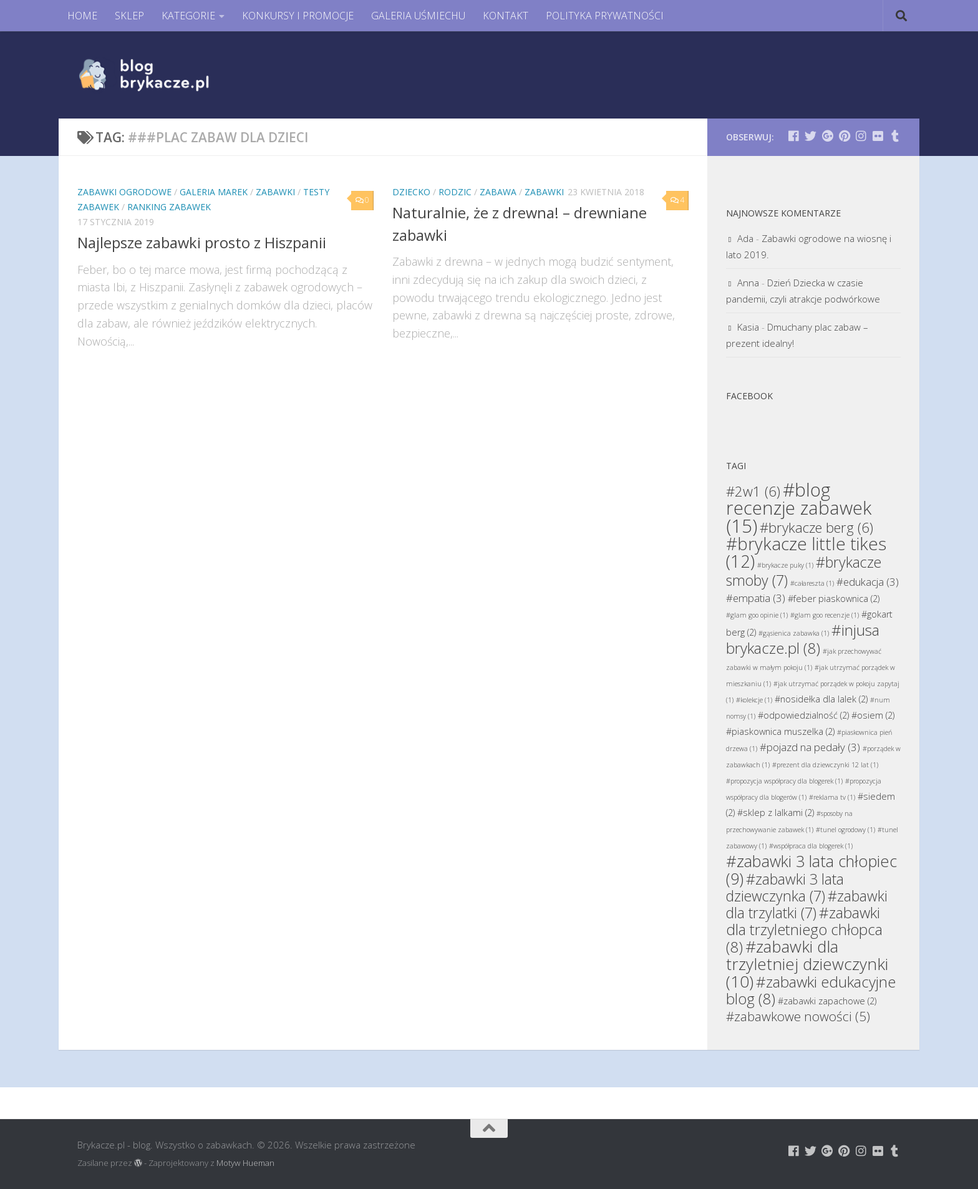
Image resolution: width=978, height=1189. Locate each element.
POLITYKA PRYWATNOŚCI (605, 15)
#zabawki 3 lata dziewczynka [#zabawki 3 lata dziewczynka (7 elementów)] (785, 887)
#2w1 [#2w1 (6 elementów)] (753, 491)
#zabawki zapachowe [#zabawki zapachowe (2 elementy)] (827, 1001)
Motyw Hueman (245, 1162)
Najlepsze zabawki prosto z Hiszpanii (201, 243)
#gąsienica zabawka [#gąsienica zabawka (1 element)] (793, 633)
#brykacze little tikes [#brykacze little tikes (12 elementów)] (806, 552)
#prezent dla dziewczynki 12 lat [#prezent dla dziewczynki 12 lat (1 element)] (825, 764)
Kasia (748, 327)
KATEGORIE (188, 15)
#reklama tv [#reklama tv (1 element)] (832, 797)
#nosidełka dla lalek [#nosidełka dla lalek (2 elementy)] (821, 699)
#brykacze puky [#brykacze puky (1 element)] (785, 565)
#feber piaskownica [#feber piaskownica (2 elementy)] (833, 598)
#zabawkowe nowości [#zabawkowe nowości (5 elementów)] (798, 1016)
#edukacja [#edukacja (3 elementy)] (867, 582)
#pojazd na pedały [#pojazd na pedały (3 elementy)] (810, 747)
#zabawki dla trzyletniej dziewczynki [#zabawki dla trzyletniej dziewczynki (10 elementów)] (807, 963)
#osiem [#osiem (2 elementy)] (872, 715)
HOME (82, 15)
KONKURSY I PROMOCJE (298, 15)
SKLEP (129, 15)
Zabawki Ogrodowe (124, 192)
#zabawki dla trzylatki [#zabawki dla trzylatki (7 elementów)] (807, 904)
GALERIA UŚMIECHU (418, 15)
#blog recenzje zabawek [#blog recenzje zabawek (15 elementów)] (798, 507)
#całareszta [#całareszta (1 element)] (812, 583)
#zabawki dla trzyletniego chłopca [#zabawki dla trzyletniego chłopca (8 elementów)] (804, 929)
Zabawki (275, 192)
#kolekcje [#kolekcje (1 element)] (754, 700)
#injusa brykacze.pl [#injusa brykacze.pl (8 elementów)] (802, 638)
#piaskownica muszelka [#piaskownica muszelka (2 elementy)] (780, 731)
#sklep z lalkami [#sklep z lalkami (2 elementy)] (775, 812)
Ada (745, 238)
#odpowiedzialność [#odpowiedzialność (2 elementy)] (803, 715)
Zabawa (498, 192)
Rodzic (455, 192)
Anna (748, 282)
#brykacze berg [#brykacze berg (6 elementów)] (816, 527)
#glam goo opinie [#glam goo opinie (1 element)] (757, 615)
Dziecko (411, 192)
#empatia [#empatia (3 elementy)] (755, 598)
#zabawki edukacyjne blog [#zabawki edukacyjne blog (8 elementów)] (811, 990)
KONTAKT (505, 15)
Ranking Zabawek (169, 207)
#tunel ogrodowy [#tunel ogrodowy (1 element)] (845, 829)
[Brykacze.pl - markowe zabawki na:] (794, 136)
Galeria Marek (214, 192)
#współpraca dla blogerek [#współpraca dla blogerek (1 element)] (811, 846)
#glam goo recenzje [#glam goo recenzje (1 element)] (824, 615)
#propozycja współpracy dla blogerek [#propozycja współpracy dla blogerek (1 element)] (784, 781)
